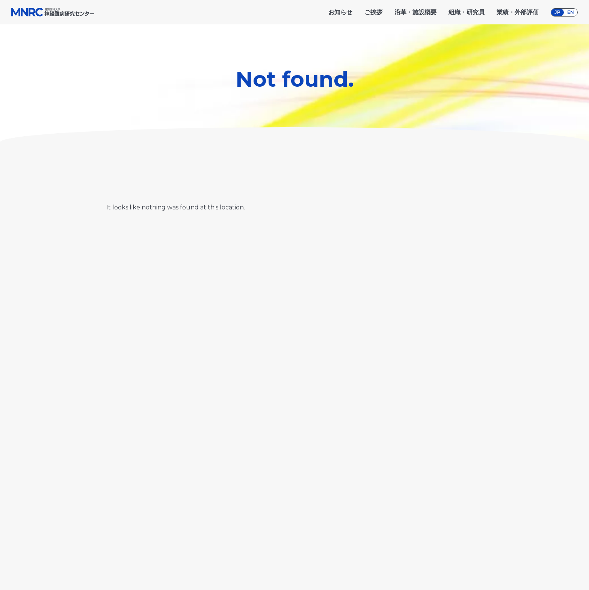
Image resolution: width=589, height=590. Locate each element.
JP (557, 12)
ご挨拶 (373, 12)
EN (570, 12)
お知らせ (340, 12)
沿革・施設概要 (415, 12)
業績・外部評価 (518, 12)
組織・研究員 (467, 12)
